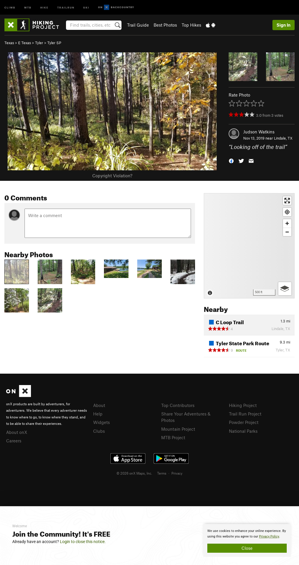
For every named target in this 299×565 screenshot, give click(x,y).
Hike (44, 7)
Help (97, 413)
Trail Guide (138, 25)
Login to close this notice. (83, 541)
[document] (247, 540)
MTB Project (173, 437)
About (99, 405)
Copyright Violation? (112, 175)
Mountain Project (178, 429)
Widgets (101, 422)
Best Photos (165, 25)
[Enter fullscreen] (287, 200)
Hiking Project (243, 405)
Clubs (99, 431)
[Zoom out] (287, 232)
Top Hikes (191, 25)
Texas (9, 42)
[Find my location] (287, 212)
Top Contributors (177, 405)
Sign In (284, 25)
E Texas (24, 42)
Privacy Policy (269, 536)
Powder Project (243, 422)
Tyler (39, 42)
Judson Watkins (258, 131)
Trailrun (65, 7)
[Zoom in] (287, 223)
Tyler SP (54, 42)
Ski (86, 7)
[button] (231, 160)
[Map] (249, 245)
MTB (28, 7)
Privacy (176, 473)
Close (247, 548)
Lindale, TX (283, 138)
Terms (161, 473)
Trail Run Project (245, 413)
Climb (9, 7)
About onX (16, 432)
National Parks (243, 431)
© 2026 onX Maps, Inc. (134, 473)
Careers (13, 440)
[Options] (284, 288)
